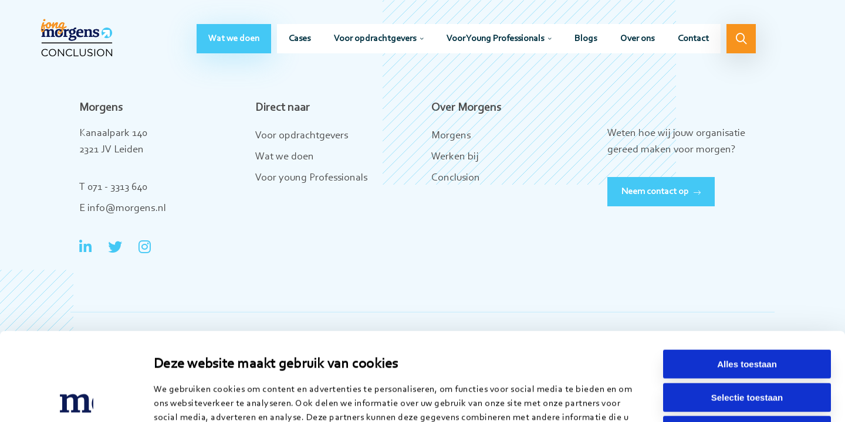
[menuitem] (234, 38)
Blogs (585, 38)
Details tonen (603, 398)
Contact (693, 38)
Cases (299, 38)
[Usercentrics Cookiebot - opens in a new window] (76, 399)
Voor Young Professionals (495, 38)
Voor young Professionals (311, 178)
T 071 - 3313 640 (113, 187)
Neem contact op (655, 191)
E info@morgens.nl (122, 208)
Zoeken (741, 38)
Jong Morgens (76, 38)
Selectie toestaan (747, 315)
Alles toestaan (747, 282)
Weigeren (746, 348)
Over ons (637, 38)
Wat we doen (233, 38)
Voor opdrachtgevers (375, 38)
